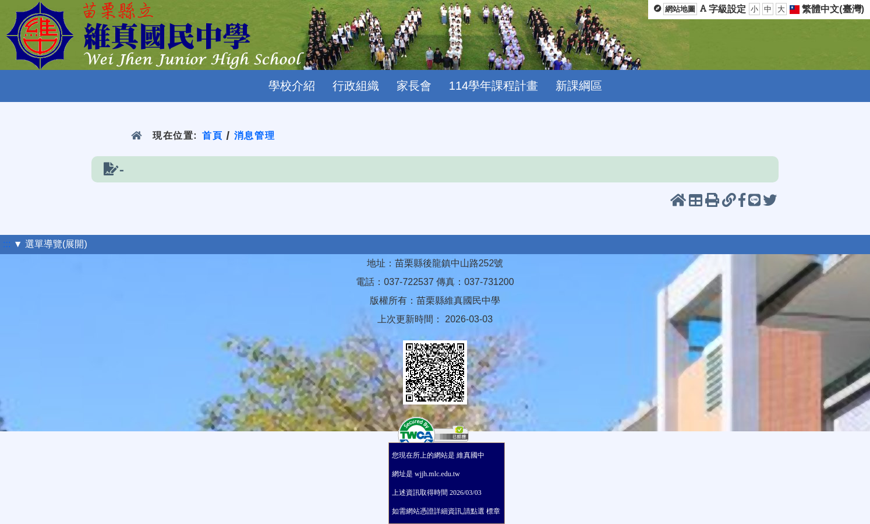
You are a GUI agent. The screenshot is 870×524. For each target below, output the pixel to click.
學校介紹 (291, 85)
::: (6, 244)
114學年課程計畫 (493, 85)
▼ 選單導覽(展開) (50, 244)
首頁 (212, 135)
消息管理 (255, 135)
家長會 (414, 85)
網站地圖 (680, 9)
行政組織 (356, 85)
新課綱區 (579, 85)
